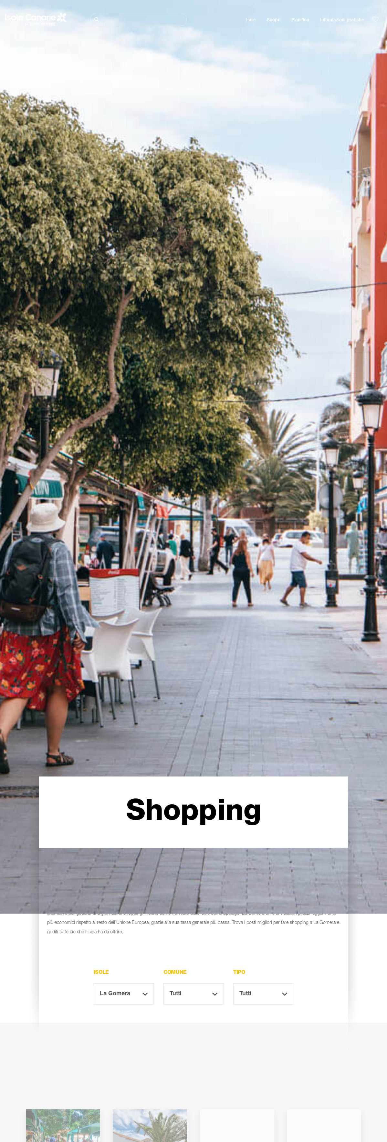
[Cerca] (138, 19)
